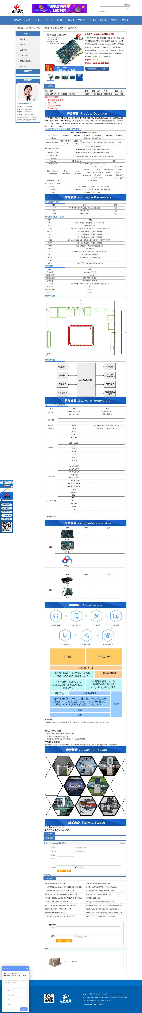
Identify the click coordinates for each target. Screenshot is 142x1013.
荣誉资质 (103, 20)
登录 (128, 5)
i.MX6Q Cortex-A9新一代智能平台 (57, 902)
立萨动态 (114, 20)
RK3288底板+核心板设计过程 (55, 883)
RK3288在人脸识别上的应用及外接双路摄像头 (61, 894)
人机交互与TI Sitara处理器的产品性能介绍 (59, 916)
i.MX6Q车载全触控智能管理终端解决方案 (100, 902)
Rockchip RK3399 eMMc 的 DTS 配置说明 (100, 916)
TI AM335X (55, 28)
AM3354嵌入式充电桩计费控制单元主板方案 (60, 905)
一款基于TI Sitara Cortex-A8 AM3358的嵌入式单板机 (63, 887)
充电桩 (38, 20)
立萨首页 (17, 20)
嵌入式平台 (27, 20)
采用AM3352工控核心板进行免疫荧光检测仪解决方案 (104, 913)
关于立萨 (124, 20)
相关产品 (47, 875)
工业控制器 (24, 55)
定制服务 (60, 20)
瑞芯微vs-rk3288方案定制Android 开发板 (100, 891)
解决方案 (71, 20)
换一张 (87, 936)
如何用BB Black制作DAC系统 (55, 913)
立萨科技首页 (30, 28)
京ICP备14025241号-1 (115, 994)
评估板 (46, 28)
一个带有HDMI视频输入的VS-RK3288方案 (59, 891)
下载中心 (81, 20)
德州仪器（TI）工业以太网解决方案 (98, 894)
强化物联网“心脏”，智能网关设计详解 (58, 909)
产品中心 (49, 20)
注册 (125, 5)
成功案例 (92, 20)
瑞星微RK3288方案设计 (94, 898)
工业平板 (23, 50)
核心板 (22, 39)
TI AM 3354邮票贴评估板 (69, 28)
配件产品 (23, 67)
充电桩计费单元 (26, 61)
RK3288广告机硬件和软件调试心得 (98, 883)
